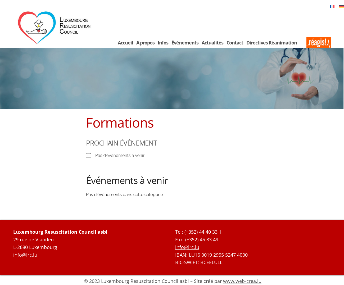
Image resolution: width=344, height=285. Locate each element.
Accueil (125, 42)
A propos (145, 42)
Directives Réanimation (271, 42)
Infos (163, 42)
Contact (235, 42)
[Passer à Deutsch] (341, 6)
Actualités (212, 42)
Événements (184, 42)
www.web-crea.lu (242, 281)
